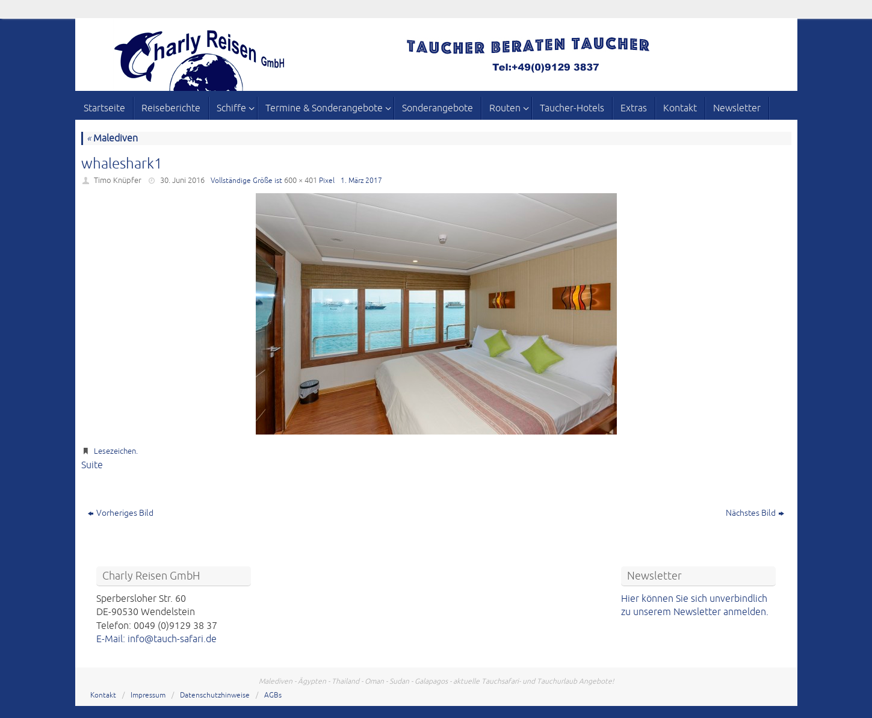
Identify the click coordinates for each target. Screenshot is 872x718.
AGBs (273, 695)
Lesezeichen (115, 451)
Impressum (148, 695)
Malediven (112, 138)
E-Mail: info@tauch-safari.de (156, 639)
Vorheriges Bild (120, 513)
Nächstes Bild (755, 513)
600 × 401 (300, 180)
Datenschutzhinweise (215, 695)
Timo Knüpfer (117, 180)
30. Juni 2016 (182, 180)
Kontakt (103, 695)
